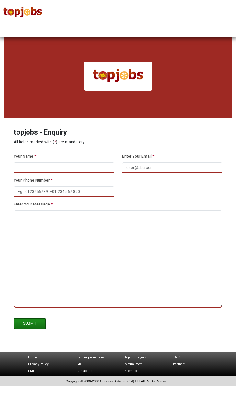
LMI (31, 371)
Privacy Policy (38, 364)
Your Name (25, 156)
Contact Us (84, 371)
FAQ (79, 364)
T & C (176, 357)
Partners (179, 364)
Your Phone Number (33, 180)
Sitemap (131, 371)
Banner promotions (90, 357)
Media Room (134, 364)
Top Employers (135, 357)
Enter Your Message (33, 204)
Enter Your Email (138, 156)
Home (32, 357)
